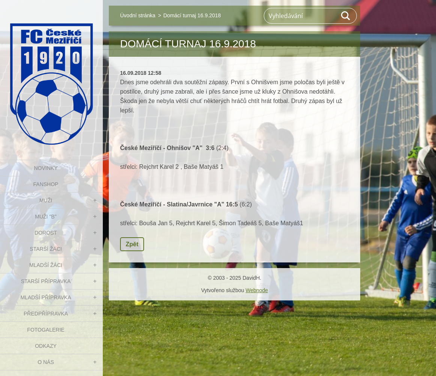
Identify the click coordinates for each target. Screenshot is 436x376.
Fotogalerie (45, 330)
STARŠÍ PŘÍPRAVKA (46, 281)
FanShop (46, 184)
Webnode (256, 290)
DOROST (46, 233)
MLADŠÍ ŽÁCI (45, 265)
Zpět (132, 244)
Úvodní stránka (137, 15)
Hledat (346, 15)
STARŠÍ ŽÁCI (46, 249)
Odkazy (46, 346)
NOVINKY (45, 168)
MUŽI (45, 200)
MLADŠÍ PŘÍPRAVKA (45, 297)
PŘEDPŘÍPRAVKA (46, 314)
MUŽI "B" (45, 217)
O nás (46, 362)
